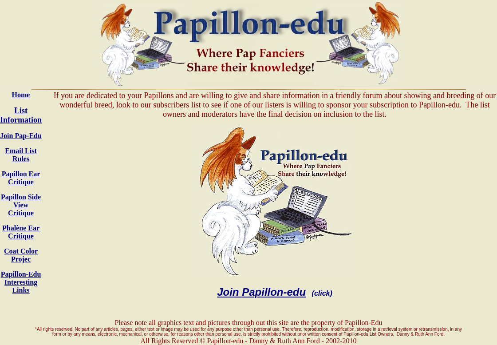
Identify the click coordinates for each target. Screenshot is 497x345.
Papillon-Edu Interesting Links (21, 282)
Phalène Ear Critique (20, 232)
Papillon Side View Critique (21, 205)
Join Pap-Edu (21, 135)
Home (21, 95)
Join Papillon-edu (261, 292)
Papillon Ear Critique (21, 178)
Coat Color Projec (21, 255)
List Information (21, 115)
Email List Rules (21, 155)
